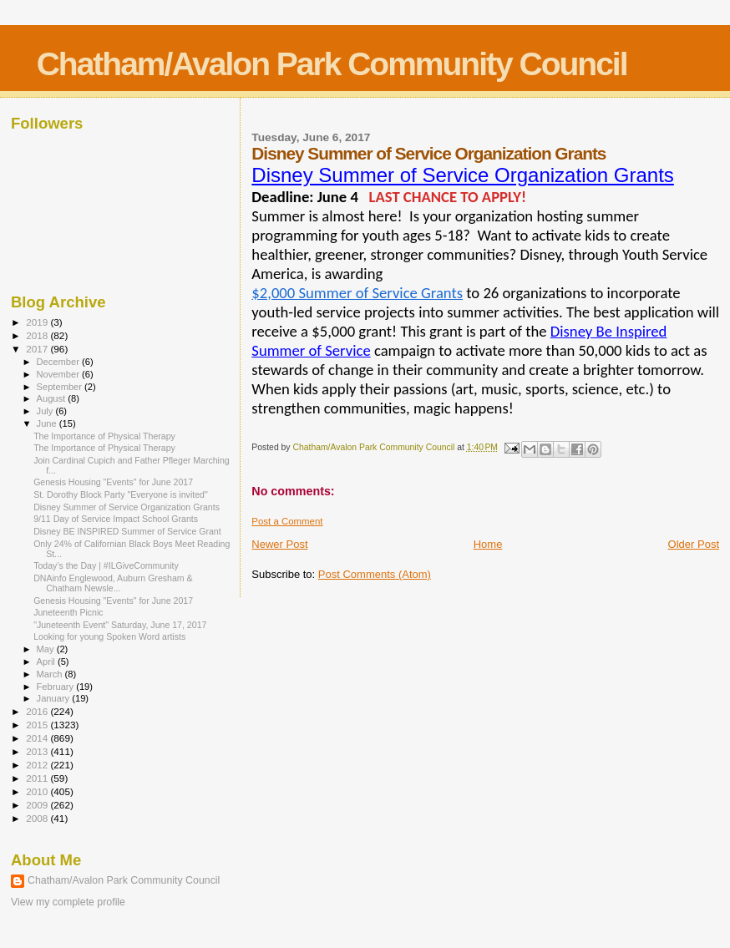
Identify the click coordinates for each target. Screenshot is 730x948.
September (61, 387)
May (47, 649)
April (47, 662)
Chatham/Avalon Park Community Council (332, 64)
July (46, 411)
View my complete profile (68, 902)
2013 (38, 751)
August (52, 398)
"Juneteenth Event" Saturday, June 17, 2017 (119, 625)
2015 (38, 724)
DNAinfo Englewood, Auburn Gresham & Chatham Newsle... (113, 583)
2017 (38, 348)
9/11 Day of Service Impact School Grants (115, 519)
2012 (38, 764)
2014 (38, 738)
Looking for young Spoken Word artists (109, 636)
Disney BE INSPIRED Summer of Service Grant (127, 531)
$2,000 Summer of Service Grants (357, 292)
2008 (38, 818)
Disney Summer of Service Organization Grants (462, 175)
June (48, 423)
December (59, 362)
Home (488, 544)
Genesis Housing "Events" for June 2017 (113, 482)
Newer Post (279, 544)
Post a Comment (286, 521)
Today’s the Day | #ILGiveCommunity (106, 565)
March (51, 674)
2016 (38, 711)
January (55, 698)
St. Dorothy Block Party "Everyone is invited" (120, 494)
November (59, 374)
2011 (38, 778)
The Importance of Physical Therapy (104, 436)
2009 (38, 804)
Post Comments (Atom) (374, 574)
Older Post (693, 544)
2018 (38, 335)
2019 (38, 322)
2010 (38, 791)
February (57, 687)
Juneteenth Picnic (68, 612)
